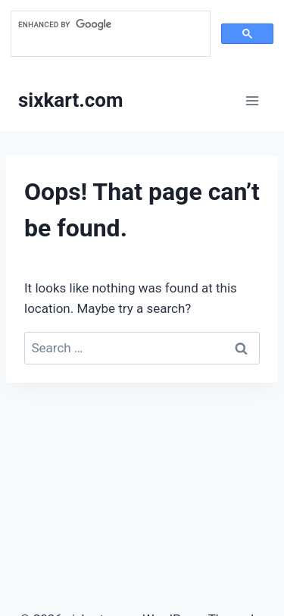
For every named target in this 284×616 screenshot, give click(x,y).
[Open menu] (252, 100)
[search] (109, 25)
